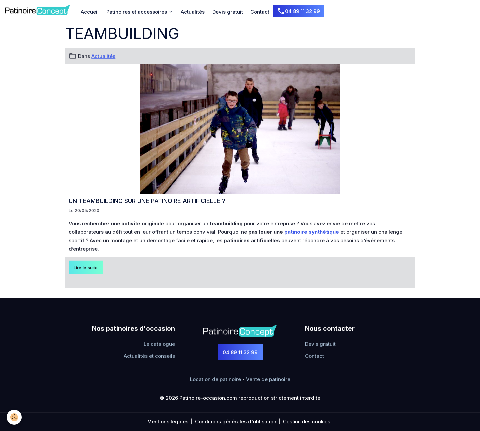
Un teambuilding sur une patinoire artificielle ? (147, 200)
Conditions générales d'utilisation (235, 421)
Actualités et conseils (149, 356)
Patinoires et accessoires (137, 12)
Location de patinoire (215, 379)
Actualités (193, 12)
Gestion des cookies (306, 421)
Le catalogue (159, 344)
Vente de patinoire (268, 379)
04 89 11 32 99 (298, 11)
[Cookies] (14, 417)
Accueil (90, 12)
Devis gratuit (227, 12)
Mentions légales (167, 421)
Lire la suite (86, 267)
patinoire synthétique (311, 232)
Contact (259, 12)
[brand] (38, 10)
